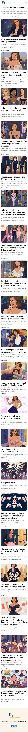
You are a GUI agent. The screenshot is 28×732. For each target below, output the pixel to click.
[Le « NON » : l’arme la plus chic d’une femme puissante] (14, 573)
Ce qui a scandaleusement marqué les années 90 (12, 417)
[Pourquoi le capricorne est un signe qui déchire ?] (14, 28)
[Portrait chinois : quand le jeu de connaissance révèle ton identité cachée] (14, 679)
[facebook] (12, 726)
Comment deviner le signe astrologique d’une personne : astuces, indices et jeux (14, 657)
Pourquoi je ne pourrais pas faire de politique (13, 178)
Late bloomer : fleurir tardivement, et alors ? (10, 450)
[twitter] (15, 726)
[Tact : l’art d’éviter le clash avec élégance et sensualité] (14, 305)
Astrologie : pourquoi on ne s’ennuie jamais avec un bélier (14, 350)
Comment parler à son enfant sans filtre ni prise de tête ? (13, 384)
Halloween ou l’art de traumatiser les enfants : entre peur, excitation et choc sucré (14, 212)
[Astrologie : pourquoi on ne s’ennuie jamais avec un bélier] (14, 338)
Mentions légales (22, 721)
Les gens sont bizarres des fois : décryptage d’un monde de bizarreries (14, 143)
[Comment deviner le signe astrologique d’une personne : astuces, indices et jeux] (14, 644)
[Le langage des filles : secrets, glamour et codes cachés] (14, 96)
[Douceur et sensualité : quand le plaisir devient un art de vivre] (14, 61)
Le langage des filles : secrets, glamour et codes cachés (13, 109)
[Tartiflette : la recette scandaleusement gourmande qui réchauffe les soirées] (14, 269)
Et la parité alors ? (9, 482)
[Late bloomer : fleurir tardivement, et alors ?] (14, 438)
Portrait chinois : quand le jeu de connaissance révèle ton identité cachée (13, 693)
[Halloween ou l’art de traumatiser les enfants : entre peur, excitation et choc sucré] (14, 198)
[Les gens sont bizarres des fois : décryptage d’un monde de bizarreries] (14, 130)
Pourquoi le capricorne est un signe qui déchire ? (13, 40)
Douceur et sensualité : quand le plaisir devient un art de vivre (13, 74)
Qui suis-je (5, 721)
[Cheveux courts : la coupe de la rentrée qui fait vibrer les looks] (14, 537)
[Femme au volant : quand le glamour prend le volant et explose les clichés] (14, 502)
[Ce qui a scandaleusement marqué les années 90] (14, 404)
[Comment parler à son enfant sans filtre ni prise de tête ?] (14, 371)
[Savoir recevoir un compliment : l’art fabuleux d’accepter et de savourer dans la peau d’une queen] (14, 606)
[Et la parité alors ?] (14, 471)
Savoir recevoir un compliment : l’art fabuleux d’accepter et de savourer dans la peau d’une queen (14, 621)
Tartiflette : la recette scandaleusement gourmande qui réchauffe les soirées (13, 283)
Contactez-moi (12, 721)
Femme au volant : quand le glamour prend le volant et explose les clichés (12, 515)
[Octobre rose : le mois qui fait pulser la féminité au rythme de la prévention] (14, 234)
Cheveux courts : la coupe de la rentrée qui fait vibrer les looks (13, 551)
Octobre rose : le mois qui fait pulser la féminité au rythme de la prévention (13, 247)
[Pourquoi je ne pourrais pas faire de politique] (14, 165)
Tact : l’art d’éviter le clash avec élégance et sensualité (12, 317)
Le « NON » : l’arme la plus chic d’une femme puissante (13, 585)
